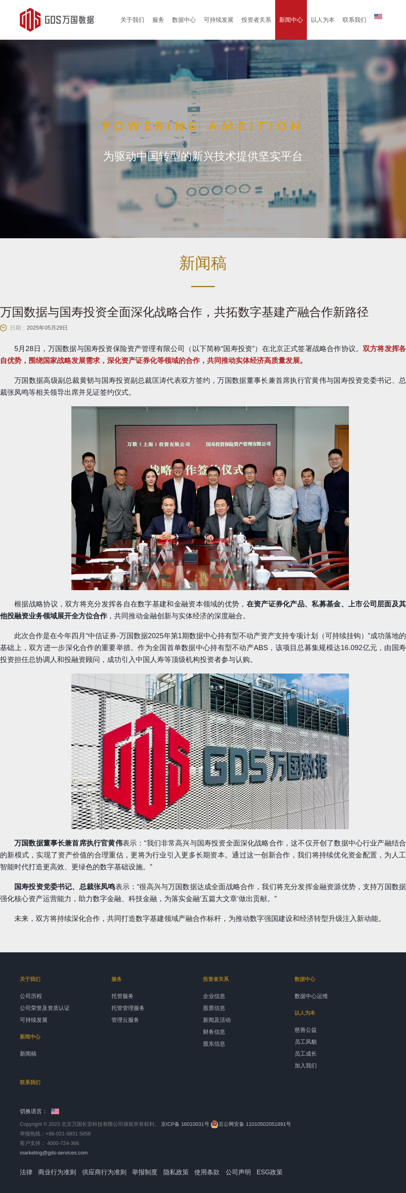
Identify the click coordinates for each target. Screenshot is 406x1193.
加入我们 (306, 1065)
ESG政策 (270, 1172)
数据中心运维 (311, 996)
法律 (26, 1172)
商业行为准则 (57, 1172)
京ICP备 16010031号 (185, 1124)
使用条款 (207, 1172)
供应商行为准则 (104, 1172)
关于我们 (132, 19)
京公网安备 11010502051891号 (251, 1124)
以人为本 (323, 19)
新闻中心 (291, 19)
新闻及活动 (217, 1020)
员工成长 (306, 1053)
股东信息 (214, 1043)
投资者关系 (256, 19)
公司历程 (31, 996)
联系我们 (354, 19)
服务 (158, 19)
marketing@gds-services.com (54, 1153)
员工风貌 (306, 1042)
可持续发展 (219, 19)
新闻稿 (28, 1053)
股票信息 (214, 1008)
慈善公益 (306, 1030)
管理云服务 (125, 1020)
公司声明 (238, 1172)
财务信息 (214, 1032)
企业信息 (214, 996)
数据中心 (184, 19)
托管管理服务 (128, 1008)
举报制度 (144, 1172)
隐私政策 (176, 1172)
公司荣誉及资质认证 (45, 1008)
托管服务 (122, 996)
